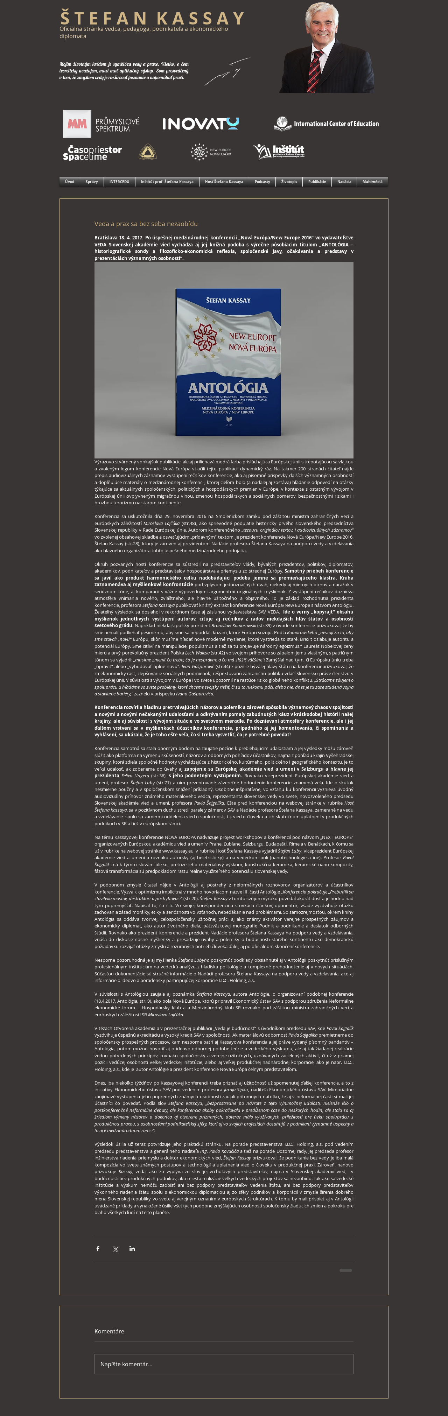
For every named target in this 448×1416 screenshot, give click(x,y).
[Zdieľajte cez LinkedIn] (132, 1248)
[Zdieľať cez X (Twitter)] (115, 1248)
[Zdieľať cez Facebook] (97, 1248)
